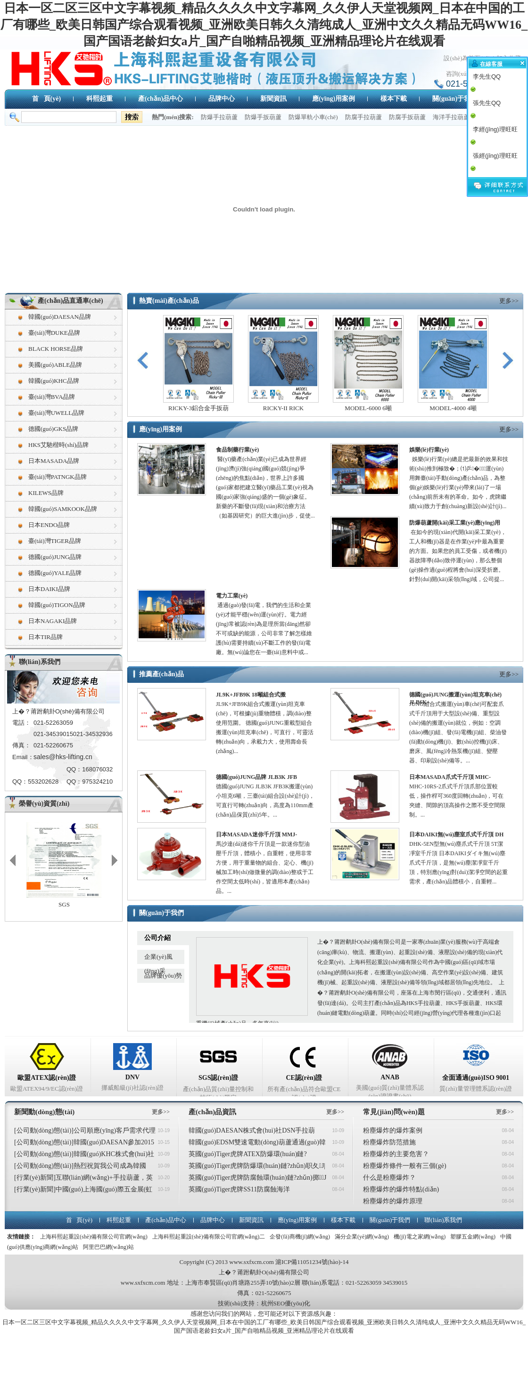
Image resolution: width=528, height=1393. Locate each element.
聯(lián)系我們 (39, 661)
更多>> (509, 300)
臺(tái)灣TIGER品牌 (54, 540)
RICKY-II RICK (283, 408)
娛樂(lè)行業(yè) (429, 449)
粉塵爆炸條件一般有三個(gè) (404, 1165)
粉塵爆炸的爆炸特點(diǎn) (401, 1189)
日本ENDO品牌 (49, 524)
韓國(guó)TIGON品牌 (56, 604)
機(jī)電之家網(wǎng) (420, 1236)
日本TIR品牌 (45, 636)
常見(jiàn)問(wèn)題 (394, 1112)
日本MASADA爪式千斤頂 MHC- (450, 777)
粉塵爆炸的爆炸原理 (392, 1201)
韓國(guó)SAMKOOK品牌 (62, 508)
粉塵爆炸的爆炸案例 (392, 1130)
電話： (21, 722)
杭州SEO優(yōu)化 (286, 1303)
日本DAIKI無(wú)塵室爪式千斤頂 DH (456, 834)
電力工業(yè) (232, 595)
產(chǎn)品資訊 (212, 1112)
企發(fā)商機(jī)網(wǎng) (300, 1236)
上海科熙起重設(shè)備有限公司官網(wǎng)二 (208, 1236)
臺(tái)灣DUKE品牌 (54, 332)
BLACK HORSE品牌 (55, 348)
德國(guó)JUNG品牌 (55, 556)
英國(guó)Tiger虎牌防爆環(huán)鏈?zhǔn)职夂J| (257, 1165)
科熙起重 (99, 98)
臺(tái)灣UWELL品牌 (56, 412)
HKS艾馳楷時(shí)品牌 (58, 444)
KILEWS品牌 (46, 492)
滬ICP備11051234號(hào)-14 (312, 1261)
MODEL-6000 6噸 (368, 408)
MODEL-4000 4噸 (452, 408)
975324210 (97, 781)
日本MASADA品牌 (53, 460)
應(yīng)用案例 (333, 98)
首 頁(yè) (46, 98)
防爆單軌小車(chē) (313, 117)
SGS (64, 904)
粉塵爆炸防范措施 (389, 1142)
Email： (22, 757)
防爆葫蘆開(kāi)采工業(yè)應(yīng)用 (454, 522)
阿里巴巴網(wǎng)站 (108, 1247)
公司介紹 (157, 937)
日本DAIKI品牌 (49, 588)
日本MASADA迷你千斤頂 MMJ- (256, 834)
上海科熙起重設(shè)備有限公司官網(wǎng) (94, 1236)
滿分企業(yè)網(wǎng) (362, 1236)
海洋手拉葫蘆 (451, 117)
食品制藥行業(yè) (237, 449)
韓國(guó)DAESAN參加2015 (114, 1142)
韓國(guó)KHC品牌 (53, 380)
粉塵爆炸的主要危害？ (396, 1154)
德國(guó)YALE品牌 (55, 572)
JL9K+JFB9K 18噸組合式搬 (251, 694)
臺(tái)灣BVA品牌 (51, 396)
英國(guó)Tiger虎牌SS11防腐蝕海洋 (239, 1189)
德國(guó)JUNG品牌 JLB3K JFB (256, 777)
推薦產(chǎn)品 (161, 674)
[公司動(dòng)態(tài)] (44, 1130)
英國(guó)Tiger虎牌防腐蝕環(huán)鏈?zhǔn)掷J (257, 1177)
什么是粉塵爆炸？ (389, 1177)
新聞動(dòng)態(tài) (44, 1112)
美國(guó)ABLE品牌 (55, 364)
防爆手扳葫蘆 (263, 117)
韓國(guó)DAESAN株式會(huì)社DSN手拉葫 (252, 1130)
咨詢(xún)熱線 (465, 73)
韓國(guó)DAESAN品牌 (59, 316)
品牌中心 (221, 98)
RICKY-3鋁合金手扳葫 (198, 408)
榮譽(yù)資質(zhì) (44, 803)
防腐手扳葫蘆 (407, 117)
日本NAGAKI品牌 (52, 620)
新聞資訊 (273, 98)
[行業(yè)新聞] (35, 1177)
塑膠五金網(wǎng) (472, 1236)
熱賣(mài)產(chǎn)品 (169, 300)
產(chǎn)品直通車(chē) (70, 300)
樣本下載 (393, 98)
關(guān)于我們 (454, 98)
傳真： (21, 745)
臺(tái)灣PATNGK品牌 (57, 476)
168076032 (97, 769)
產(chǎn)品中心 (160, 98)
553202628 (43, 781)
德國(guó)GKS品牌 (53, 428)
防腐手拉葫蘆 (363, 117)
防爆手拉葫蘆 (219, 117)
